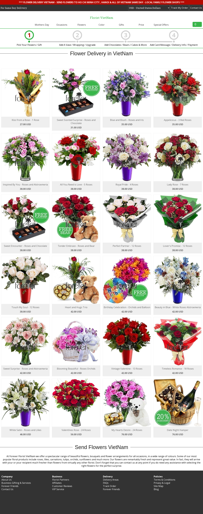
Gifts (121, 24)
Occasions (61, 24)
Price (141, 24)
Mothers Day (42, 24)
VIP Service (58, 489)
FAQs (105, 482)
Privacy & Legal (162, 482)
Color (102, 24)
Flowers (81, 24)
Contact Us (196, 7)
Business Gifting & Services (16, 482)
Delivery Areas (111, 479)
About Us (6, 479)
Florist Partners (60, 479)
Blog (156, 489)
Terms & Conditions (164, 479)
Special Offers (161, 24)
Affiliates (57, 482)
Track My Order (179, 7)
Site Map (158, 486)
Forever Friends (9, 486)
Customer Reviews (62, 486)
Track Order (109, 486)
